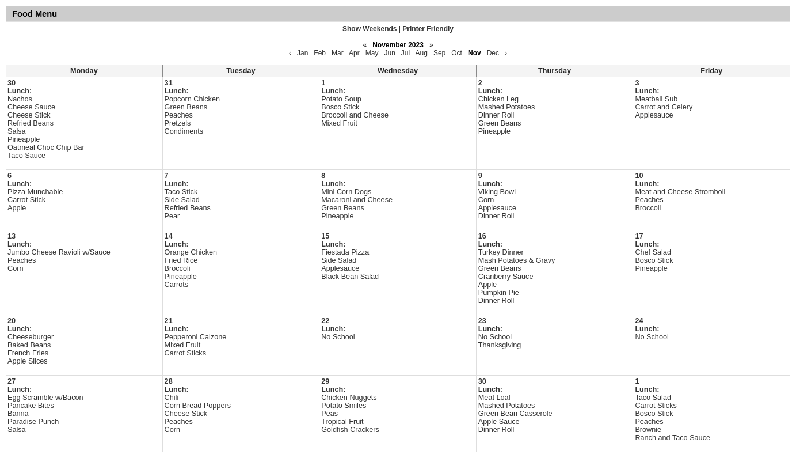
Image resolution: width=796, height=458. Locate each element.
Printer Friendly (428, 29)
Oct (456, 53)
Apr (354, 53)
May (372, 53)
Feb (320, 53)
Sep (439, 53)
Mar (338, 53)
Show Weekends (369, 29)
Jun (389, 53)
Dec (493, 53)
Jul (405, 53)
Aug (422, 53)
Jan (302, 53)
